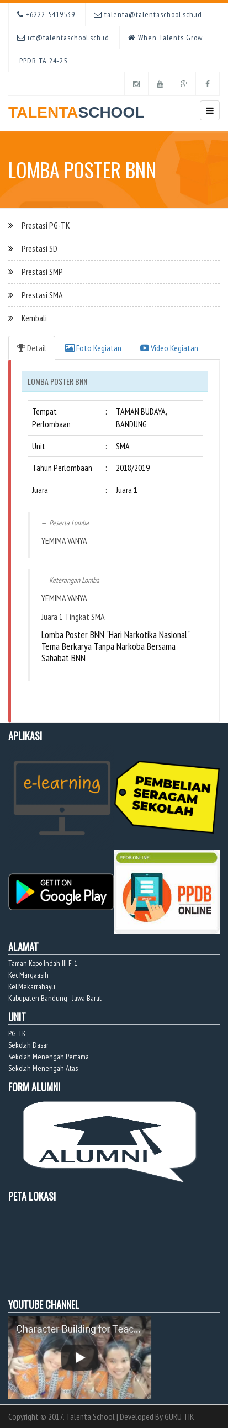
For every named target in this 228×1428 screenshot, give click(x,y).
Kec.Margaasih (28, 975)
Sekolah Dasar (28, 1045)
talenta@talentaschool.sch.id (148, 14)
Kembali (34, 317)
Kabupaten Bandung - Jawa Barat (55, 998)
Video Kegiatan (169, 347)
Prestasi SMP (42, 271)
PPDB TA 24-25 (42, 61)
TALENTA (76, 108)
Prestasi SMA (42, 294)
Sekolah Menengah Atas (43, 1068)
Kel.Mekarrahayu (31, 986)
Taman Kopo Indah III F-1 (42, 963)
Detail (31, 347)
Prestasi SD (39, 248)
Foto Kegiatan (93, 347)
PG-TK (17, 1033)
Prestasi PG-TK (46, 225)
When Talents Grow (165, 38)
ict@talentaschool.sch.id (63, 38)
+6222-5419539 (46, 14)
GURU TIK (179, 1416)
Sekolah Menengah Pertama (48, 1056)
